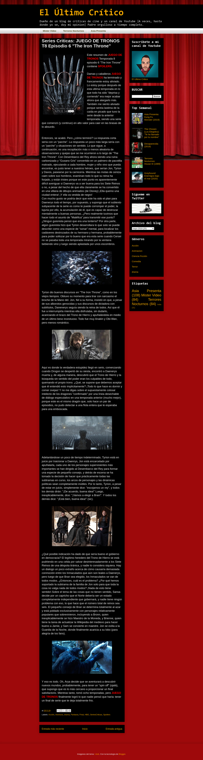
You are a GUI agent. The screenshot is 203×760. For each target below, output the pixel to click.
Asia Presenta (98, 31)
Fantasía (75, 714)
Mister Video (49, 31)
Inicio (85, 729)
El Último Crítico (81, 13)
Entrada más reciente (53, 729)
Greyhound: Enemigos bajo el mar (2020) (151, 176)
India (159, 304)
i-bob (97, 754)
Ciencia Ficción (139, 256)
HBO (87, 714)
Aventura (59, 714)
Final (81, 714)
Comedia (136, 261)
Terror (135, 266)
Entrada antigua (114, 729)
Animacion (137, 251)
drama (67, 714)
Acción (51, 714)
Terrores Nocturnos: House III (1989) (152, 161)
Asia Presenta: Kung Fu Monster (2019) (152, 117)
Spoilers (106, 714)
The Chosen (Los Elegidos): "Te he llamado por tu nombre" (151, 133)
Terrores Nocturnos (73, 31)
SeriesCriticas (96, 714)
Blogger (122, 754)
